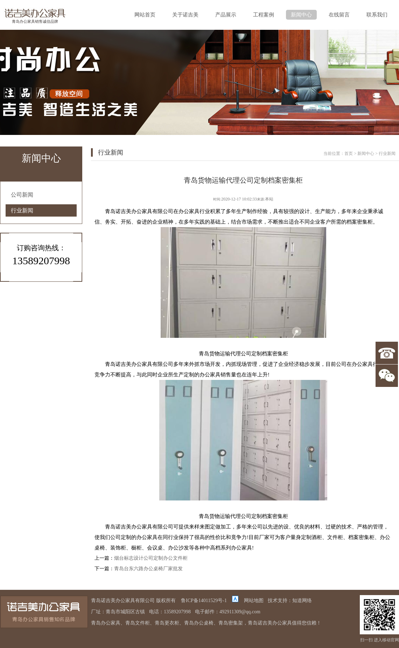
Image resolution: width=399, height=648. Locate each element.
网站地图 (254, 600)
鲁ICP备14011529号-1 (204, 600)
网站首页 (144, 15)
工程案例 (263, 15)
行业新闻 (22, 210)
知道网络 (302, 600)
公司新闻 (22, 195)
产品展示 (225, 15)
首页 (348, 153)
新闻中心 (301, 15)
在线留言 (339, 15)
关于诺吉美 (185, 15)
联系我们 (376, 15)
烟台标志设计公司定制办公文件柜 (151, 558)
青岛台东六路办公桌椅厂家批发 (148, 568)
